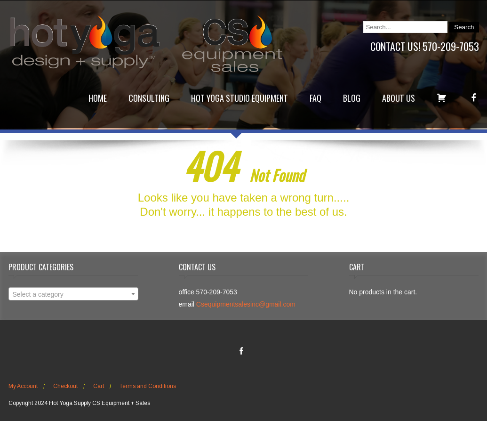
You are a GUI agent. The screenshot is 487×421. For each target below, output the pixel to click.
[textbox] (73, 294)
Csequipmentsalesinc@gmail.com (245, 304)
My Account (23, 386)
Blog (351, 98)
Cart (98, 386)
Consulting (148, 98)
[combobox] (73, 293)
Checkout (65, 386)
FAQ (315, 98)
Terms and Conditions (148, 386)
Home (97, 98)
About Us (398, 98)
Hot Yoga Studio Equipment (239, 98)
